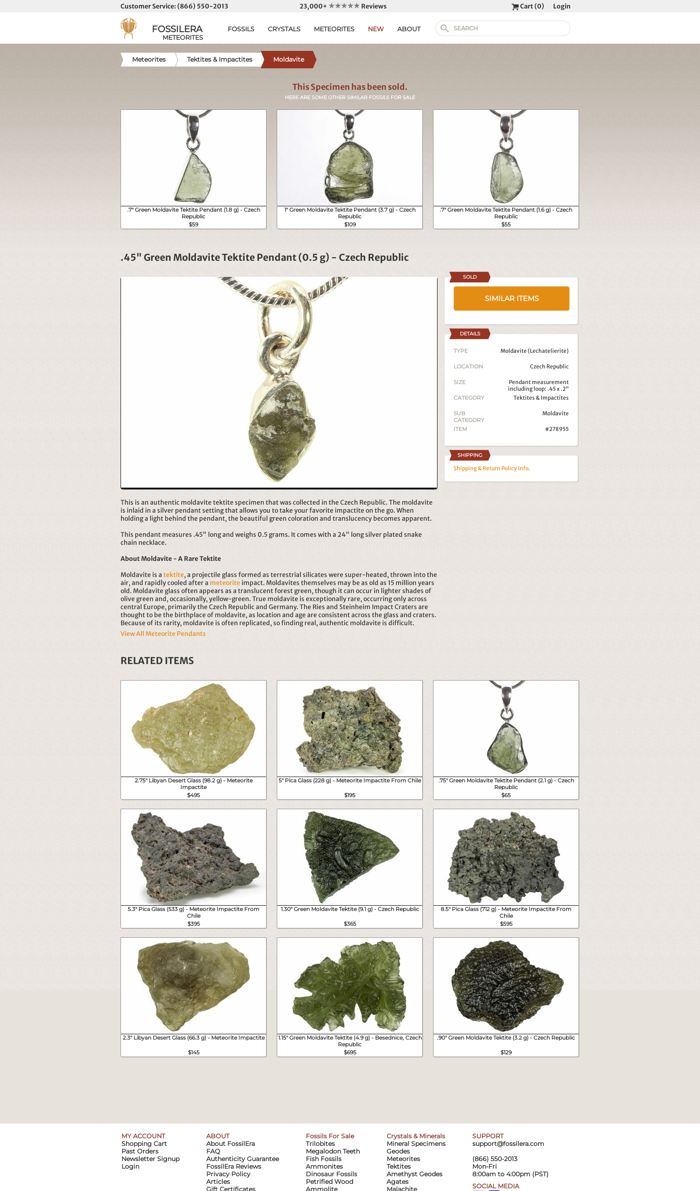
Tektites (399, 1166)
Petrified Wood (329, 1182)
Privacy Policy (228, 1174)
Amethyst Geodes (414, 1174)
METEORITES (334, 29)
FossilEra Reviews (233, 1166)
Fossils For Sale (330, 1136)
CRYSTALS (284, 29)
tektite (173, 575)
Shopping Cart (144, 1144)
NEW (376, 29)
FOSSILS (241, 29)
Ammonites (324, 1166)
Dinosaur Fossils (331, 1174)
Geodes (398, 1151)
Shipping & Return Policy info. (492, 468)
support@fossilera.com (508, 1144)
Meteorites (403, 1159)
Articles (218, 1182)
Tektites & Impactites (541, 397)
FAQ (213, 1151)
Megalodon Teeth (333, 1151)
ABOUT (409, 29)
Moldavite (555, 413)
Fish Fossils (324, 1159)
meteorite (225, 583)
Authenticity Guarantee (242, 1159)
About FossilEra (230, 1144)
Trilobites (320, 1144)
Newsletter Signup (150, 1159)
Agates (397, 1182)
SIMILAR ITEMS (512, 298)
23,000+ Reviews (343, 6)
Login (562, 6)
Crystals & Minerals (416, 1136)
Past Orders (139, 1151)
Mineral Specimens (416, 1144)
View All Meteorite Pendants (163, 634)
